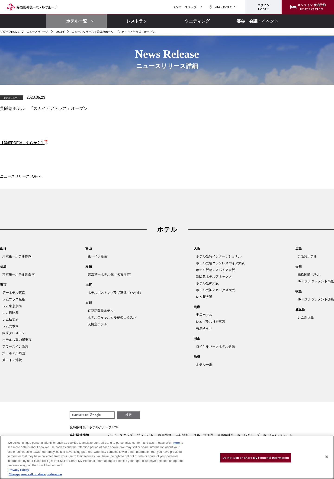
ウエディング (197, 21)
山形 (3, 248)
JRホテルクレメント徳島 (316, 299)
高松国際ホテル (309, 274)
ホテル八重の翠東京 (17, 340)
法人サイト (145, 435)
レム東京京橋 (12, 306)
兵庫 (197, 307)
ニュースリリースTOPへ (20, 176)
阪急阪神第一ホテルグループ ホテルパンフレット (255, 435)
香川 (298, 266)
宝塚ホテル (204, 315)
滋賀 (88, 285)
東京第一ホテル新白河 (18, 274)
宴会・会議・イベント (257, 21)
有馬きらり (204, 328)
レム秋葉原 (10, 319)
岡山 (197, 338)
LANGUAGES (220, 7)
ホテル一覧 (76, 21)
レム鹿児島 (306, 317)
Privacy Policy (19, 470)
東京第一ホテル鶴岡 (17, 256)
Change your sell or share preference (35, 474)
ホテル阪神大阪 (207, 283)
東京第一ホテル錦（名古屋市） (110, 274)
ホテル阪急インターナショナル (218, 256)
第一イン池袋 (12, 360)
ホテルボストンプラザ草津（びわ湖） (115, 292)
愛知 (88, 266)
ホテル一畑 (204, 364)
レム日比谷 (10, 313)
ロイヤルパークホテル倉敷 (215, 346)
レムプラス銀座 (13, 299)
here (177, 442)
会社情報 (182, 435)
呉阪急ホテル (307, 256)
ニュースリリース (37, 31)
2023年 (60, 31)
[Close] (326, 457)
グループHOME (9, 31)
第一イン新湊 (97, 256)
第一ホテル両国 (13, 353)
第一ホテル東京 (13, 292)
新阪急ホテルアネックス (214, 276)
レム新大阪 (204, 297)
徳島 (298, 291)
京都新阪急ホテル (101, 311)
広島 (298, 248)
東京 (3, 285)
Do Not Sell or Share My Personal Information (255, 457)
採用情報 (164, 435)
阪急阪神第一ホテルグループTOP (94, 427)
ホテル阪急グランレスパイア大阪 (220, 263)
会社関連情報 (79, 435)
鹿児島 (300, 309)
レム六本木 (10, 326)
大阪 (197, 248)
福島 (3, 266)
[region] (167, 457)
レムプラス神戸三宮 (210, 321)
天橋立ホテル (97, 324)
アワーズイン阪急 (15, 346)
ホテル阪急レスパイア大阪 (215, 270)
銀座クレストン (13, 333)
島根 (197, 356)
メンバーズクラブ (185, 7)
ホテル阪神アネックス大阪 (215, 290)
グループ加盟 (203, 435)
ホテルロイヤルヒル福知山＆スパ (112, 317)
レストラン (136, 21)
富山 (88, 248)
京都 (88, 303)
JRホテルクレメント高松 (316, 281)
